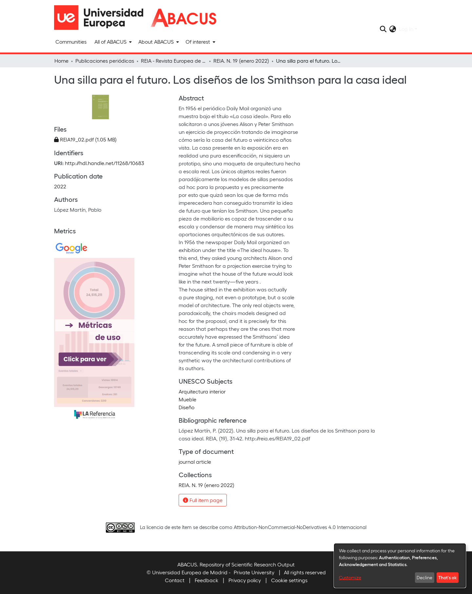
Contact (175, 580)
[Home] (101, 17)
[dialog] (399, 565)
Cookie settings (289, 580)
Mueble (187, 399)
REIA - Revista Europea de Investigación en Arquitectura (173, 60)
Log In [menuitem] (406, 29)
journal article (195, 461)
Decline (424, 577)
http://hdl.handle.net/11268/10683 (104, 163)
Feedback (206, 580)
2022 (60, 186)
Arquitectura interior (202, 391)
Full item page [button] (203, 500)
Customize (350, 577)
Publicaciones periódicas (104, 60)
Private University (254, 572)
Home (61, 60)
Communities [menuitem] (71, 41)
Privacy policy (244, 580)
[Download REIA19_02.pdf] (85, 139)
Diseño (186, 407)
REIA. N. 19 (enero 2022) (241, 60)
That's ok (447, 577)
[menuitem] (112, 42)
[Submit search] (383, 29)
